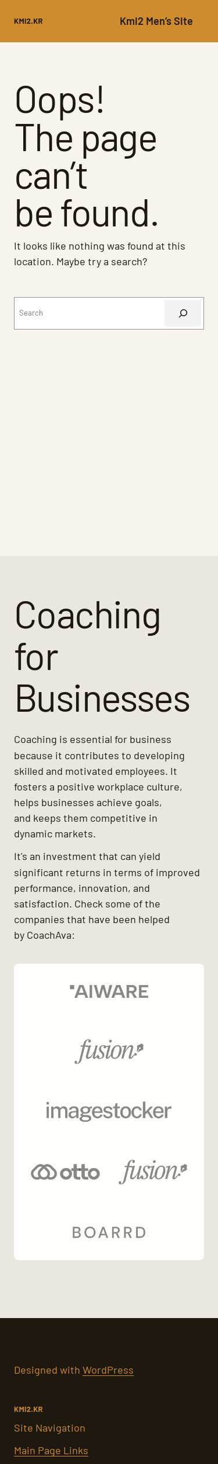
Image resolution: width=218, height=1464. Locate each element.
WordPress (108, 1369)
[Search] (183, 313)
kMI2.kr (28, 20)
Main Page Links (51, 1450)
